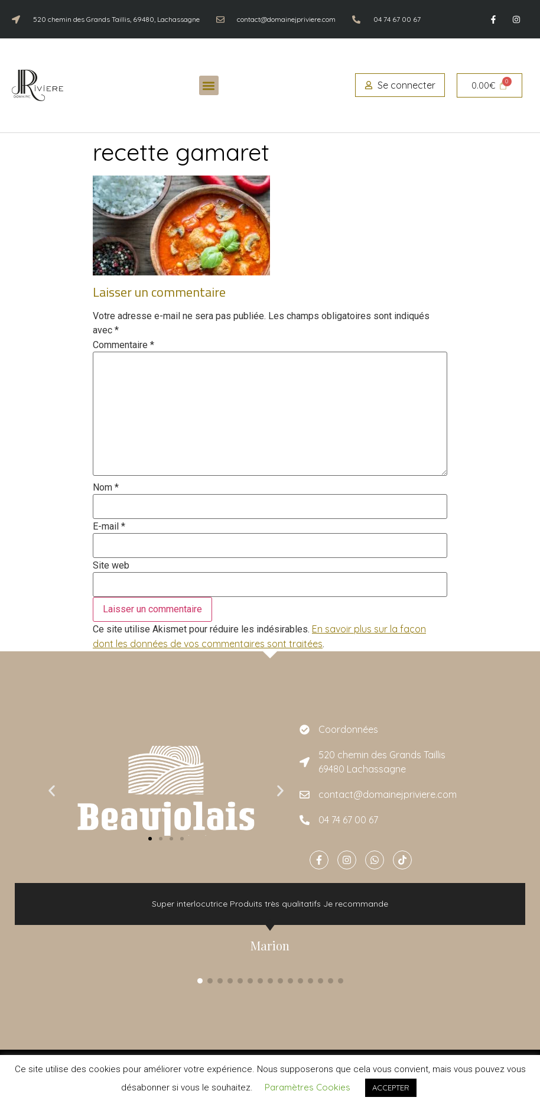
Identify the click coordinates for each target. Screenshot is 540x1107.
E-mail (109, 526)
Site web (111, 565)
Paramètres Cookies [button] (307, 1087)
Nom (106, 487)
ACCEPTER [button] (390, 1087)
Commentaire (123, 345)
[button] (209, 85)
